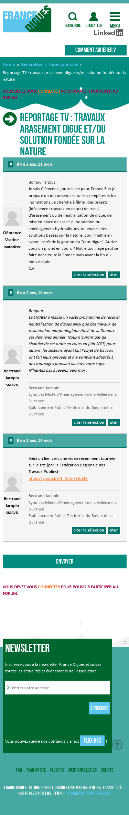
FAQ (19, 770)
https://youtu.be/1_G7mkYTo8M (58, 478)
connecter (49, 91)
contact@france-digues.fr (89, 793)
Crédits (107, 770)
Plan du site (36, 770)
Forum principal (63, 64)
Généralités (32, 64)
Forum (9, 64)
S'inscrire (99, 708)
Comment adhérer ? (95, 50)
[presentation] (57, 708)
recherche (72, 16)
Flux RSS (92, 740)
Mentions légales (82, 770)
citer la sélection (89, 274)
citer (113, 274)
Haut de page (117, 745)
